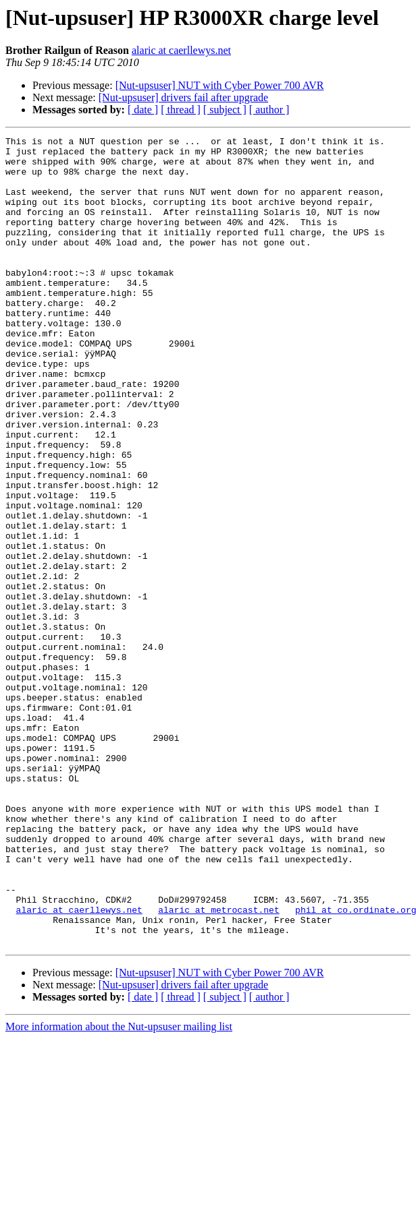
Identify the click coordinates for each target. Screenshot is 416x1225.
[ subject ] (224, 109)
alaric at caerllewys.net (181, 50)
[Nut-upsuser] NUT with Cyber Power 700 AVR (219, 85)
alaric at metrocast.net (218, 1065)
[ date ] (143, 109)
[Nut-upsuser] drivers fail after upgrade (183, 97)
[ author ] (269, 109)
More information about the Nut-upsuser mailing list (118, 1188)
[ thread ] (181, 109)
